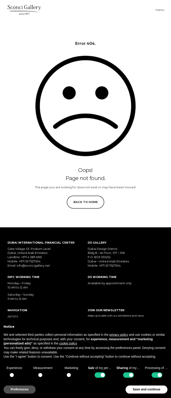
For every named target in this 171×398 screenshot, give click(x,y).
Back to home (85, 202)
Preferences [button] (19, 389)
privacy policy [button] (118, 334)
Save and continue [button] (146, 389)
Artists (13, 316)
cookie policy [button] (68, 343)
